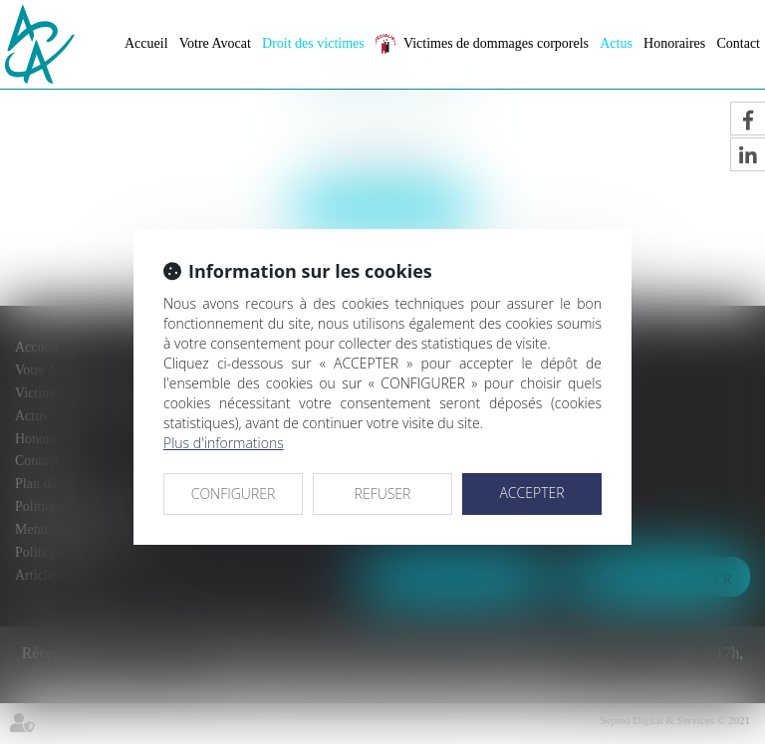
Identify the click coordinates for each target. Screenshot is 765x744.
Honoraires (674, 43)
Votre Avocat (215, 43)
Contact (738, 43)
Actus (616, 43)
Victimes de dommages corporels (496, 43)
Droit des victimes (313, 43)
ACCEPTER (531, 492)
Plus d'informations (223, 442)
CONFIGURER (233, 493)
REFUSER (383, 493)
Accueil (146, 43)
